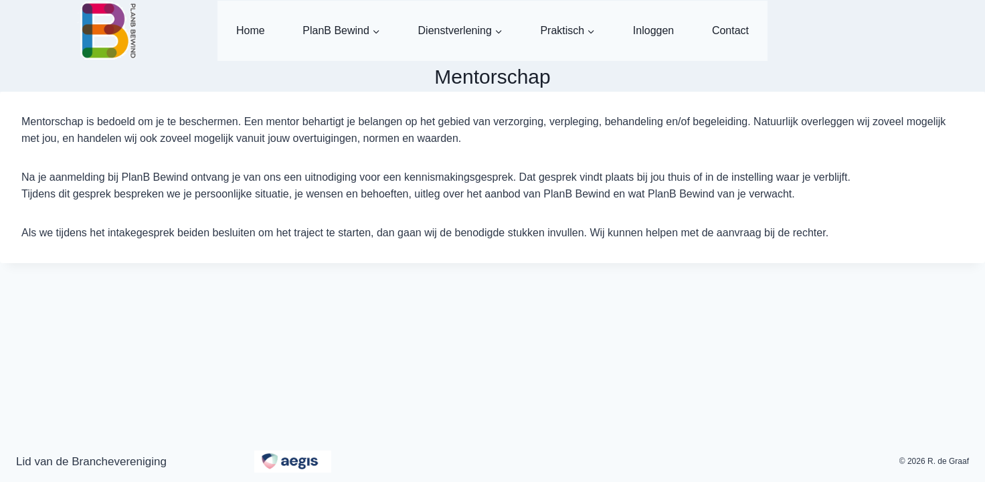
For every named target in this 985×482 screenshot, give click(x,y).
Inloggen (653, 30)
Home (250, 30)
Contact (730, 30)
